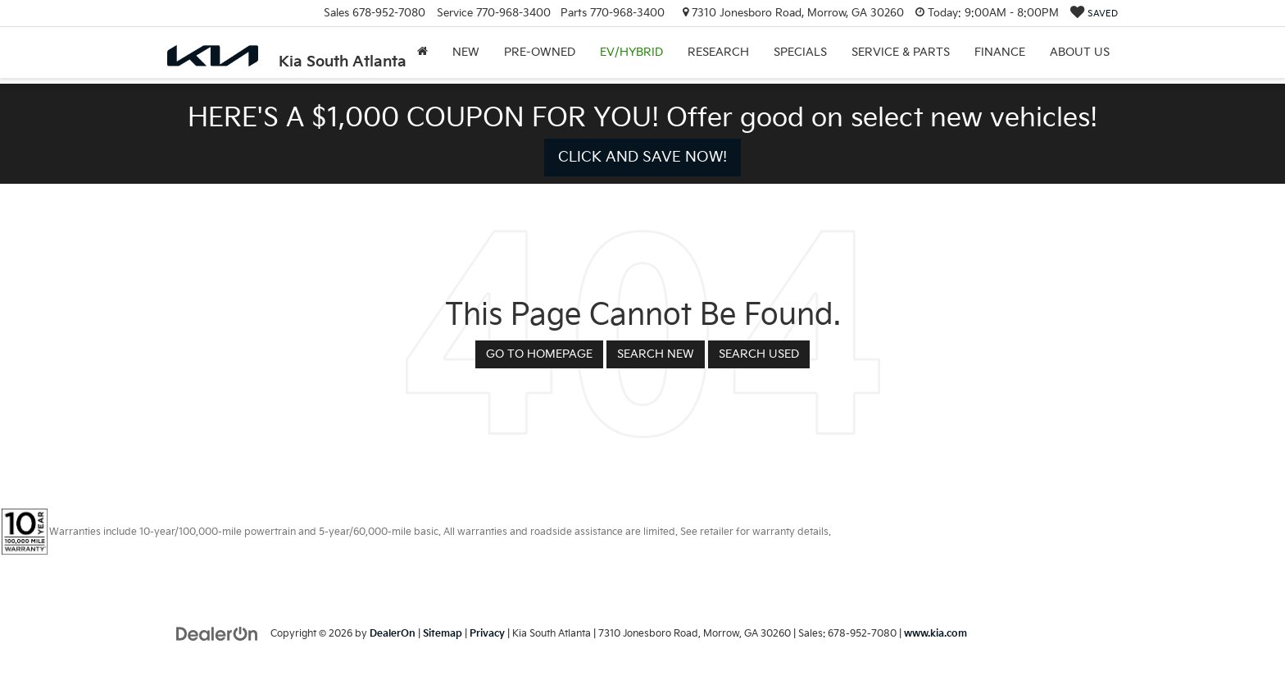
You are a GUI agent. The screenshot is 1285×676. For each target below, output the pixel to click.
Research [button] (718, 52)
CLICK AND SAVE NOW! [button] (642, 157)
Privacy (487, 634)
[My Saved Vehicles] (1094, 13)
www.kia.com (935, 634)
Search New (655, 354)
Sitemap (442, 634)
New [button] (465, 52)
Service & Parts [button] (900, 52)
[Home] (422, 52)
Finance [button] (999, 52)
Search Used (759, 354)
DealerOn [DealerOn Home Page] (392, 634)
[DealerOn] (217, 633)
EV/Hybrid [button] (631, 52)
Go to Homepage (539, 354)
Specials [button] (800, 52)
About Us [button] (1080, 52)
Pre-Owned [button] (539, 52)
